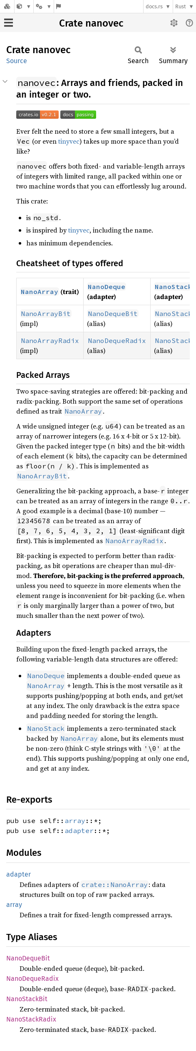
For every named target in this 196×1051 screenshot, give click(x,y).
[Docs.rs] (7, 6)
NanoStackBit (26, 999)
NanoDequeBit (28, 958)
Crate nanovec (91, 23)
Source (16, 61)
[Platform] (44, 6)
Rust (180, 6)
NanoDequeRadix (32, 978)
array (75, 820)
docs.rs (154, 6)
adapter (79, 830)
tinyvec (68, 141)
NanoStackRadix (31, 1019)
